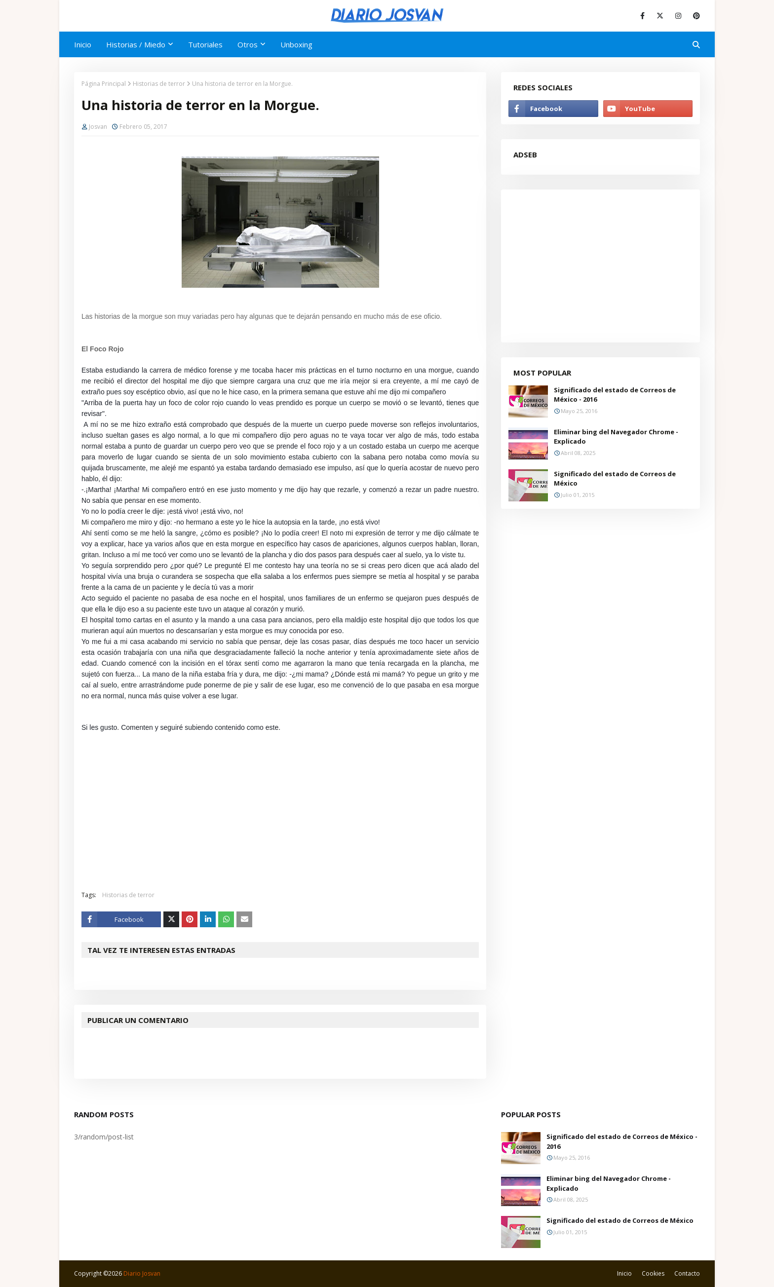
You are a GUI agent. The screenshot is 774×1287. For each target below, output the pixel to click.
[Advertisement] (287, 812)
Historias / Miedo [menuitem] (135, 44)
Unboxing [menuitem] (296, 44)
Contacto (687, 1273)
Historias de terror (159, 83)
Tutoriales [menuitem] (205, 44)
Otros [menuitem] (247, 44)
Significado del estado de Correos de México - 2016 (615, 394)
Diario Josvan (141, 1273)
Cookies (653, 1273)
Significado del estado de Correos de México (615, 478)
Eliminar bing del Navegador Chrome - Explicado (616, 436)
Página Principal (103, 83)
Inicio (624, 1273)
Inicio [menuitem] (82, 44)
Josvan (98, 126)
